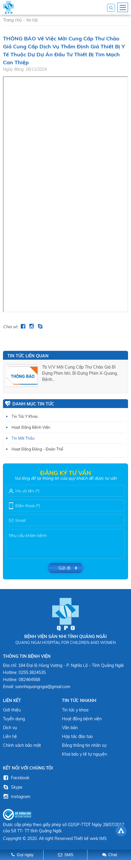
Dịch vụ (10, 727)
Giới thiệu (12, 710)
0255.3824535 (32, 672)
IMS (103, 838)
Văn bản (70, 727)
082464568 (29, 679)
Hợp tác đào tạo (77, 736)
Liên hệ (10, 736)
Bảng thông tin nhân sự (84, 745)
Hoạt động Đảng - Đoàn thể (37, 449)
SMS (68, 854)
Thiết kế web (86, 838)
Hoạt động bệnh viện (31, 427)
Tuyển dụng (14, 718)
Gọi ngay (25, 854)
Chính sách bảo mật (22, 745)
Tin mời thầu (23, 438)
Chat (112, 854)
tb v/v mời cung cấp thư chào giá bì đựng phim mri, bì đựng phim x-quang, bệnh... (80, 373)
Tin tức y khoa (25, 416)
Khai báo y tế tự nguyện (84, 754)
